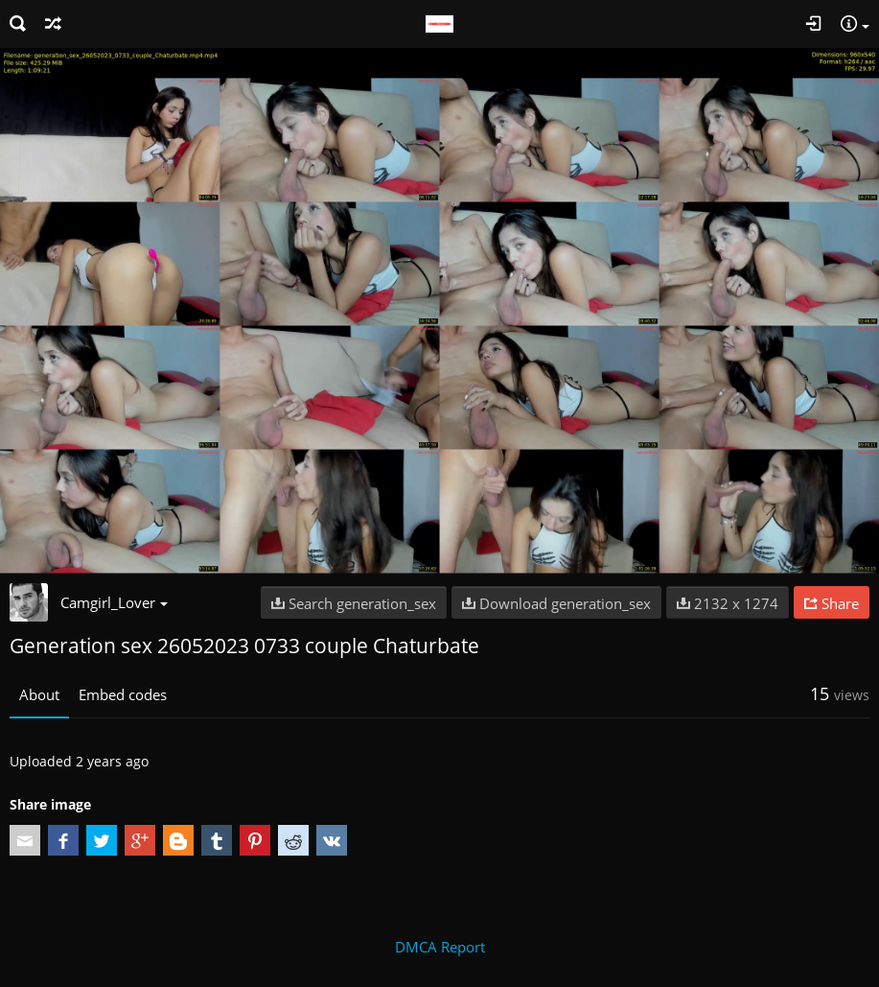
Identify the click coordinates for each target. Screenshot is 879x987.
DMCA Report (440, 946)
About (39, 694)
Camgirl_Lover (114, 602)
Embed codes (123, 694)
